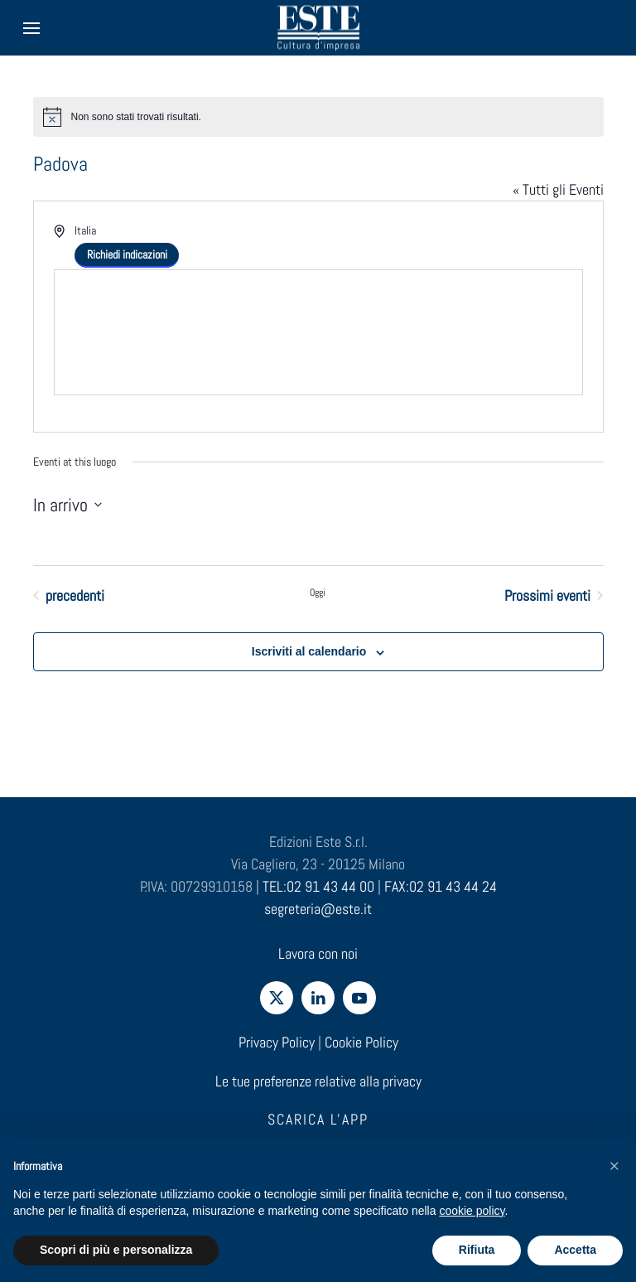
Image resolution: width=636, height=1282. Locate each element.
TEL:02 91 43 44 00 (318, 886)
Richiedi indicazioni (127, 254)
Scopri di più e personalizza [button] (116, 1249)
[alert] (318, 117)
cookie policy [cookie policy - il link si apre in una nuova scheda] (471, 1210)
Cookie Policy (361, 1042)
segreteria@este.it (318, 908)
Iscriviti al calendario (309, 651)
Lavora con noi (318, 953)
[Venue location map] (318, 332)
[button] (614, 1166)
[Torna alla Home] (318, 28)
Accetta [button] (575, 1249)
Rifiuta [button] (477, 1249)
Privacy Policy (276, 1042)
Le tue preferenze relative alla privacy (318, 1081)
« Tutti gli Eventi (558, 189)
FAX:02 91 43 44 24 (440, 886)
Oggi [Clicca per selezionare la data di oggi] (317, 592)
